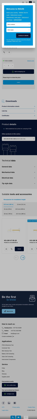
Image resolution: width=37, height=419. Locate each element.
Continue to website (23, 35)
